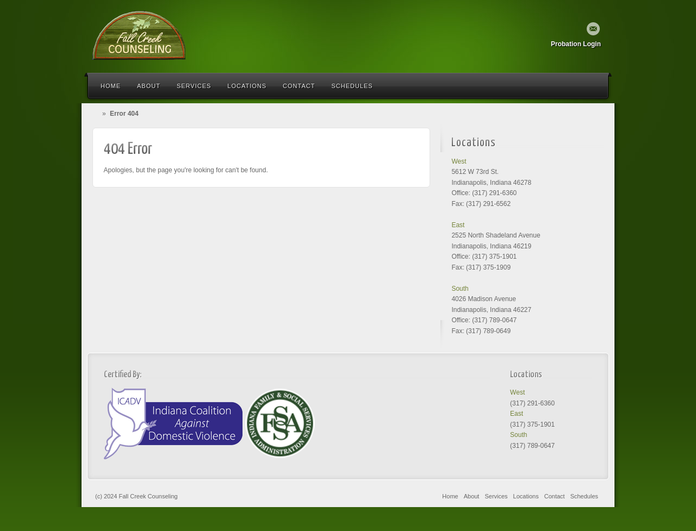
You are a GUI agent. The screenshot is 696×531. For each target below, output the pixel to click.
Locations (246, 86)
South (459, 288)
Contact (299, 86)
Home (111, 86)
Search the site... (594, 86)
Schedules (351, 86)
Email (593, 28)
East (457, 225)
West (458, 161)
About (148, 86)
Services (194, 86)
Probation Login (576, 44)
